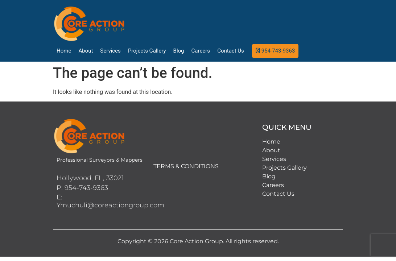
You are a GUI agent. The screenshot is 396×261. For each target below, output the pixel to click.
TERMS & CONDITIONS (186, 166)
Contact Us (230, 50)
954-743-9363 (278, 50)
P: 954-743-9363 (82, 188)
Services (110, 50)
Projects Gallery (147, 50)
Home (64, 50)
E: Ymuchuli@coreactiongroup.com (110, 201)
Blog (178, 50)
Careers (200, 50)
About (85, 50)
